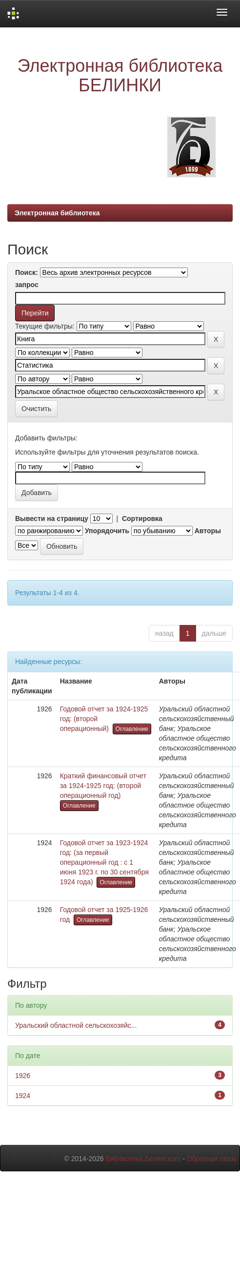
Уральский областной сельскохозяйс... (76, 1025)
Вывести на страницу (51, 518)
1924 (22, 1096)
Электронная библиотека (57, 213)
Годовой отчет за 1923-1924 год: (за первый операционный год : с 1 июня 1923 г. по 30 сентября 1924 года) (104, 862)
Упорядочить (107, 531)
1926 (22, 1076)
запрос (27, 285)
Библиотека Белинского (142, 1159)
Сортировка (142, 518)
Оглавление (132, 729)
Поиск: (26, 272)
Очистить (36, 409)
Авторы (208, 531)
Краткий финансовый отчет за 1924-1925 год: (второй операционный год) (103, 785)
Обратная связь (212, 1159)
